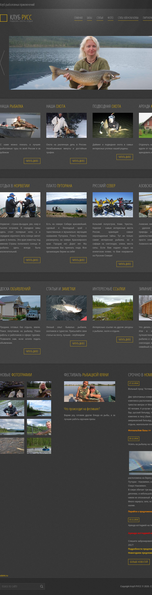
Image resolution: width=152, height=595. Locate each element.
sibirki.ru (4, 575)
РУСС (21, 17)
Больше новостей (139, 561)
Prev (2, 62)
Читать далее (32, 161)
